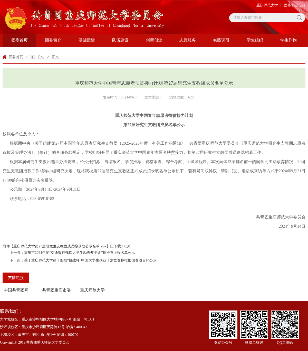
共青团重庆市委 (56, 290)
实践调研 (221, 40)
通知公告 (37, 57)
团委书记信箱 (294, 5)
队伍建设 (120, 40)
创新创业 (154, 40)
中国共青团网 (16, 290)
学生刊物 (288, 40)
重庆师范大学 (267, 5)
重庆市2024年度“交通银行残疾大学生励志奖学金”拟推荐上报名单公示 (79, 253)
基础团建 (87, 40)
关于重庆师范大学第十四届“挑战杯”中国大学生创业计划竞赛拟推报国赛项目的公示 (90, 260)
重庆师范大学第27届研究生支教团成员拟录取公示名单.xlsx (60, 246)
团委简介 (53, 40)
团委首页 (19, 40)
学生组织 (255, 40)
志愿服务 (187, 40)
